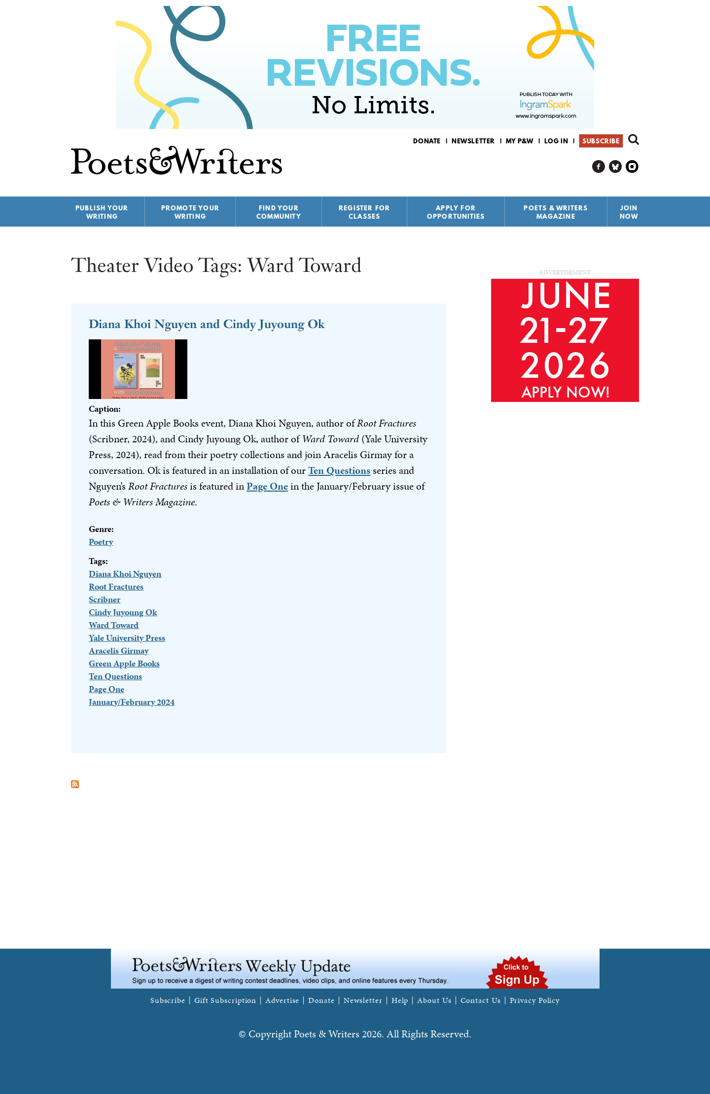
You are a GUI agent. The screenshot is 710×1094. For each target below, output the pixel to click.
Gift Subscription (225, 1000)
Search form (633, 139)
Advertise (282, 1000)
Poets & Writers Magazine (556, 212)
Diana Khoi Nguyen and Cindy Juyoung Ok (206, 324)
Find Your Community (278, 212)
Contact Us (481, 1000)
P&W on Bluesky (615, 166)
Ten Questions (339, 470)
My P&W (519, 140)
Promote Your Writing (190, 212)
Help (400, 1000)
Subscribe (600, 140)
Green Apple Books (124, 663)
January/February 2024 (132, 702)
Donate (427, 140)
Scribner (104, 599)
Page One (267, 486)
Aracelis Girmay (118, 650)
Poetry (101, 541)
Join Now (629, 212)
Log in (556, 140)
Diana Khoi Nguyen (125, 573)
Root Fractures (116, 586)
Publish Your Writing (101, 212)
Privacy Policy (535, 1000)
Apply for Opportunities (456, 212)
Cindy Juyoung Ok (123, 612)
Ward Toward (114, 625)
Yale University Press (127, 637)
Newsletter (473, 140)
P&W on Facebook (598, 166)
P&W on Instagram (632, 166)
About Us (434, 1000)
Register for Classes (364, 212)
